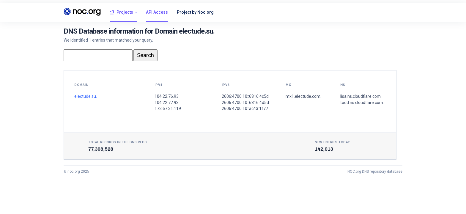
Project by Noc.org (195, 12)
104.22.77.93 (167, 102)
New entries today (332, 142)
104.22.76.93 (167, 96)
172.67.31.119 (168, 108)
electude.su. (85, 96)
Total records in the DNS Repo (117, 142)
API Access (157, 12)
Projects (121, 12)
